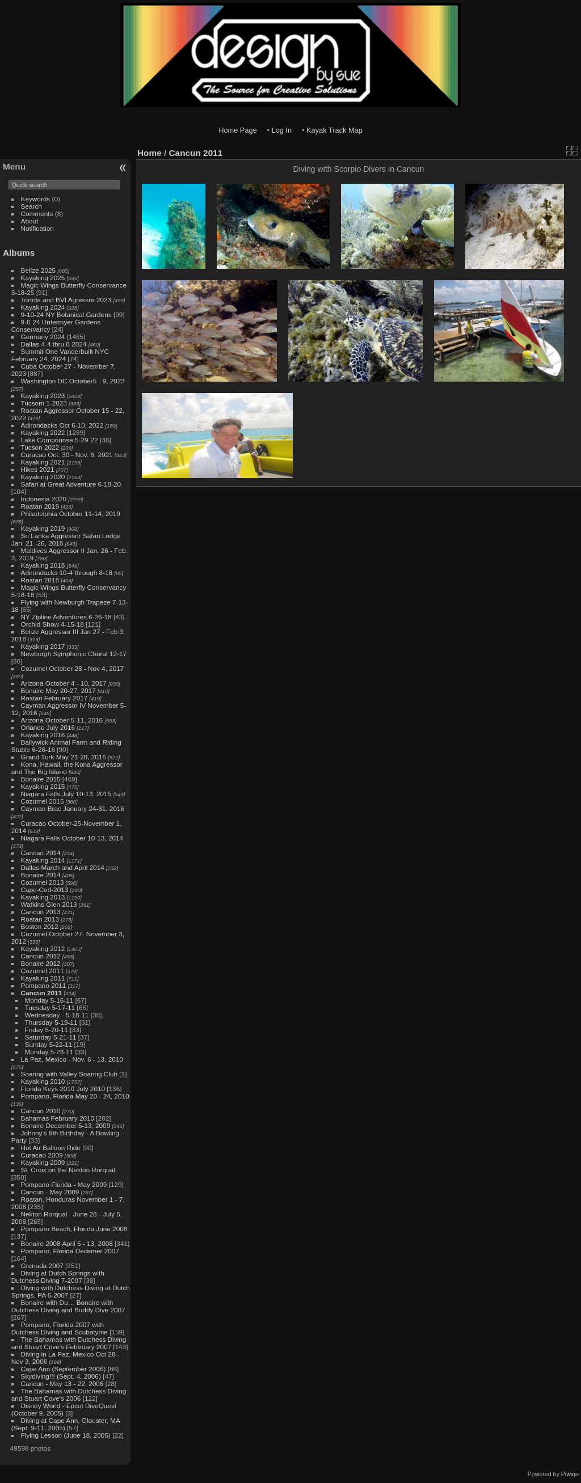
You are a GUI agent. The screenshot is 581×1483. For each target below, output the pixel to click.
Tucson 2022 (40, 447)
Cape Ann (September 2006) (63, 1368)
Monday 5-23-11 (49, 1051)
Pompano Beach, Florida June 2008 (74, 1228)
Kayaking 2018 (43, 565)
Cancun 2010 (41, 1110)
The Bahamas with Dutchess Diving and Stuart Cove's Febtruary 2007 (68, 1343)
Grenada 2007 (42, 1265)
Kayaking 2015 (43, 786)
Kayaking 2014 (43, 860)
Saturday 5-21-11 (51, 1037)
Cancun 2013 (41, 911)
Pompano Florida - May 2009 (64, 1184)
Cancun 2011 (41, 992)
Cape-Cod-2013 (45, 889)
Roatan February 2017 (54, 698)
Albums (19, 252)
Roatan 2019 (40, 506)
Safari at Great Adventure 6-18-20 (71, 484)
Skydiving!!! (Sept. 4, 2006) (61, 1376)
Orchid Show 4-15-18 (52, 624)
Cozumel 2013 (42, 882)
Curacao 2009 (42, 1155)
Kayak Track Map (334, 130)
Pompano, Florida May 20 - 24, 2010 (75, 1096)
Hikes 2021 (37, 469)
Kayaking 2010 (43, 1081)
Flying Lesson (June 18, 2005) (66, 1435)
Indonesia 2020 (43, 498)
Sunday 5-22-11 (49, 1044)
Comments (37, 213)
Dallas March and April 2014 (62, 867)
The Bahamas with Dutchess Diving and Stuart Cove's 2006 (68, 1394)
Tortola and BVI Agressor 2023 (67, 299)
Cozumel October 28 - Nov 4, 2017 (72, 668)
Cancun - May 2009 (50, 1191)
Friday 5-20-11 (47, 1029)
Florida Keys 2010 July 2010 (63, 1088)
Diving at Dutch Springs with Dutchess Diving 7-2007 (57, 1276)
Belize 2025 (38, 270)
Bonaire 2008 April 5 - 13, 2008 (67, 1243)
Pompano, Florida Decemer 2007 (70, 1250)
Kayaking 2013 (43, 897)
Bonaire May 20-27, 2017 (58, 690)
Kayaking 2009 (43, 1162)
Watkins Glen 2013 (49, 904)
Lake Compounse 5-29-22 (59, 439)
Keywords (35, 198)
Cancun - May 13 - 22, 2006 (62, 1383)
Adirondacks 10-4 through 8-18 (67, 572)
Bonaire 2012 (41, 963)
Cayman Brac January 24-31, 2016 (72, 808)
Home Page (237, 130)
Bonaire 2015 (41, 779)
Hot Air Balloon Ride (51, 1147)
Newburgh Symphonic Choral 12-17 (74, 653)
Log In (282, 130)
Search (31, 206)
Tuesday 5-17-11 (50, 1007)
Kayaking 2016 (43, 734)
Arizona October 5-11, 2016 (62, 720)
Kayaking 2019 (43, 528)
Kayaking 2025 (43, 277)
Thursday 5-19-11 (51, 1022)
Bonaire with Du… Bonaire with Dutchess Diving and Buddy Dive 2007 (68, 1306)
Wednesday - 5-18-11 (57, 1015)
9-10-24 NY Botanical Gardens (66, 314)
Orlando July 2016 (48, 727)
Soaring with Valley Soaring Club (69, 1074)
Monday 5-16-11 (49, 1000)
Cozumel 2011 (42, 970)
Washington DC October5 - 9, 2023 (73, 381)
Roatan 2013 (40, 919)
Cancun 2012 (41, 956)
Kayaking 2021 (43, 462)
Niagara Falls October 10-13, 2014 (72, 838)
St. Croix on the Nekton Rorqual (68, 1169)
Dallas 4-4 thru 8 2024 (54, 344)
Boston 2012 (39, 926)
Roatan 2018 (40, 580)
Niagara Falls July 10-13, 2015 (66, 793)
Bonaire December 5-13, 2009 (66, 1125)
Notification (37, 228)
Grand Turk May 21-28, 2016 (63, 756)
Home (149, 153)
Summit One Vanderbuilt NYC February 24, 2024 (60, 355)
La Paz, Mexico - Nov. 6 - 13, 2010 (72, 1059)
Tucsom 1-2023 (44, 403)
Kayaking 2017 (43, 646)
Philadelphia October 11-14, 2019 (70, 513)
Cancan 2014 (41, 852)
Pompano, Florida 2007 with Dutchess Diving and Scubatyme (59, 1328)
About (30, 221)
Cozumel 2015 (42, 801)
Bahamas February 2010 (58, 1118)
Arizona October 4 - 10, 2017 (64, 683)
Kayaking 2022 (43, 432)
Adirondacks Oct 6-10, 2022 (62, 425)
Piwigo (570, 1474)
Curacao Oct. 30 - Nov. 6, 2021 (67, 454)
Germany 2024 (43, 336)
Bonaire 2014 (41, 874)
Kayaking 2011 (43, 978)
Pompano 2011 (43, 985)
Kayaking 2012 (43, 948)
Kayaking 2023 (43, 395)
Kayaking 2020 (43, 476)
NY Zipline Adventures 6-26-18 (66, 616)
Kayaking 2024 (43, 307)
